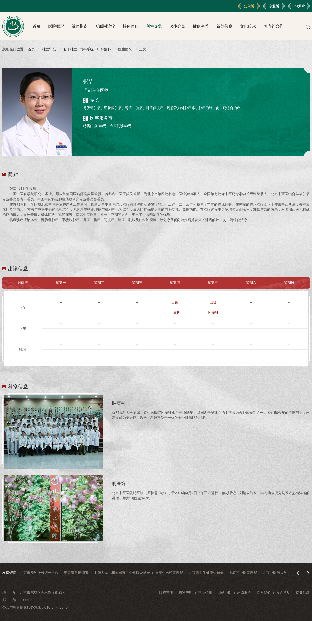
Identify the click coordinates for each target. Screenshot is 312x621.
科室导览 (154, 26)
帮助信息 (205, 593)
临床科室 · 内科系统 (78, 49)
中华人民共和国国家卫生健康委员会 (122, 573)
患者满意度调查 (76, 573)
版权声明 (166, 593)
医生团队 (125, 49)
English (299, 5)
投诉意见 (283, 593)
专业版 (274, 5)
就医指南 (80, 26)
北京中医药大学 (275, 573)
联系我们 (264, 593)
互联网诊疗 (105, 26)
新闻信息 (224, 26)
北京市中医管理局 (243, 573)
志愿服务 (244, 593)
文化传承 (248, 26)
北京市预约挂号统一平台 (39, 573)
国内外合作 (273, 26)
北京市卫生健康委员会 (206, 573)
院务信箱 (303, 593)
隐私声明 (186, 593)
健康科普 (201, 26)
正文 (142, 49)
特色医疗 (131, 26)
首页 (37, 26)
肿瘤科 (106, 49)
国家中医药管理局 (169, 573)
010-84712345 (56, 607)
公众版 (249, 5)
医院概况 (56, 26)
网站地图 (225, 593)
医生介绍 (177, 26)
